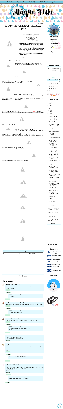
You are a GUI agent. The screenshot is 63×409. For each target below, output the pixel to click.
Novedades (56, 215)
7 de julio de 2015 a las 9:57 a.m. (16, 284)
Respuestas (8, 292)
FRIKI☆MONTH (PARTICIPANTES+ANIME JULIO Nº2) (54, 144)
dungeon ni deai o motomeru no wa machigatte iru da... (53, 150)
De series (30, 2)
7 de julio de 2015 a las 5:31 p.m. (15, 318)
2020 (49, 105)
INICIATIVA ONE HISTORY (54, 177)
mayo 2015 (51, 198)
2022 (49, 102)
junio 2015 (51, 196)
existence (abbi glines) (53, 153)
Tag (55, 217)
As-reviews (56, 208)
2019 (49, 107)
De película (19, 2)
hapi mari (50, 138)
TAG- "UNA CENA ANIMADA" (54, 127)
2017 (49, 110)
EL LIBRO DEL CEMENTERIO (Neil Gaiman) (53, 167)
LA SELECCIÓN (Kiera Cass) (54, 181)
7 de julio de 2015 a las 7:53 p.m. (20, 294)
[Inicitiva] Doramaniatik (53, 190)
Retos (55, 216)
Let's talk (41, 2)
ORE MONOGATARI (53, 147)
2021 (49, 103)
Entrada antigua (41, 401)
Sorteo (51, 217)
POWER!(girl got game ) (54, 131)
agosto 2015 (51, 121)
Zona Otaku (50, 220)
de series (51, 210)
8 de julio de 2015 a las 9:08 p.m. (14, 364)
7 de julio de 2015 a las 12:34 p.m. (20, 302)
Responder (7, 299)
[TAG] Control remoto (53, 164)
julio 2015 (51, 122)
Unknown (8, 284)
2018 (49, 108)
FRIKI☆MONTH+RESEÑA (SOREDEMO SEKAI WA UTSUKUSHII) (54, 184)
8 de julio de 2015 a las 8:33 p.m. (18, 344)
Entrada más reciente (7, 401)
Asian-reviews (25, 2)
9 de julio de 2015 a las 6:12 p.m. (20, 377)
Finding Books (8, 344)
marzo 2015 (51, 201)
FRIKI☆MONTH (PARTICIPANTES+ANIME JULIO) (54, 193)
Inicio (2, 2)
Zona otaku (13, 2)
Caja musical (35, 2)
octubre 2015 (51, 118)
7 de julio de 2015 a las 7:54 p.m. (20, 310)
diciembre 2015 (52, 114)
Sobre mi (55, 2)
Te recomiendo (46, 2)
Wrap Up (56, 219)
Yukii (7, 364)
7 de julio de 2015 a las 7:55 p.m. (17, 335)
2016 (49, 111)
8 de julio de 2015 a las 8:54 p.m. (20, 356)
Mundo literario (7, 2)
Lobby (52, 2)
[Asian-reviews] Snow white (54, 160)
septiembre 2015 (52, 119)
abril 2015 (51, 199)
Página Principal (24, 401)
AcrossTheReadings (10, 302)
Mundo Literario (23, 276)
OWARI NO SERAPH (53, 187)
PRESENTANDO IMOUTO (54, 188)
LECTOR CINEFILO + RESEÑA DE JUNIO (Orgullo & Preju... (53, 171)
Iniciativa (56, 212)
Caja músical (50, 209)
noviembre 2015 (52, 116)
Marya (7, 318)
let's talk (51, 213)
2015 (49, 113)
